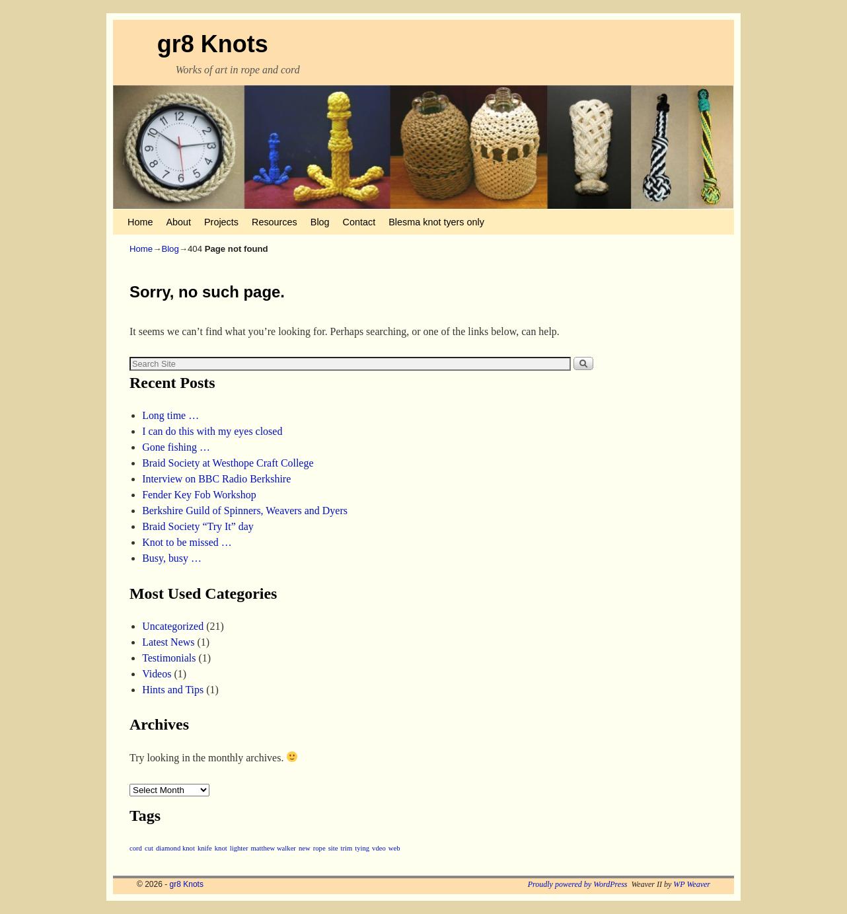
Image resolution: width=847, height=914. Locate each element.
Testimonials (169, 658)
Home (140, 222)
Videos (156, 673)
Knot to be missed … (187, 542)
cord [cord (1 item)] (135, 848)
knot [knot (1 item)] (221, 848)
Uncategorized (172, 626)
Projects (221, 222)
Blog (320, 222)
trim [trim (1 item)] (346, 848)
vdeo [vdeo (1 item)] (379, 848)
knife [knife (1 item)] (205, 848)
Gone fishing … (176, 447)
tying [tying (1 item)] (362, 848)
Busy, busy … (172, 558)
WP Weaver (691, 884)
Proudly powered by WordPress (578, 884)
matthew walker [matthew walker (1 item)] (273, 848)
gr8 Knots (212, 43)
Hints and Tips (172, 689)
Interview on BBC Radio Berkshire (216, 478)
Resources (274, 222)
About (178, 222)
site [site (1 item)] (333, 848)
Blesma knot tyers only (436, 222)
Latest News (168, 642)
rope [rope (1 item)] (319, 848)
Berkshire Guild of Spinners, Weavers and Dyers (245, 510)
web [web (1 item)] (394, 848)
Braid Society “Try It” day (198, 526)
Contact (359, 222)
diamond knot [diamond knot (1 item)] (175, 848)
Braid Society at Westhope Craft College (227, 463)
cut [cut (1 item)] (149, 848)
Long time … (170, 415)
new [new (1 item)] (305, 848)
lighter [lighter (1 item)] (239, 848)
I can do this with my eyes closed (212, 431)
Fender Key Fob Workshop (199, 494)
